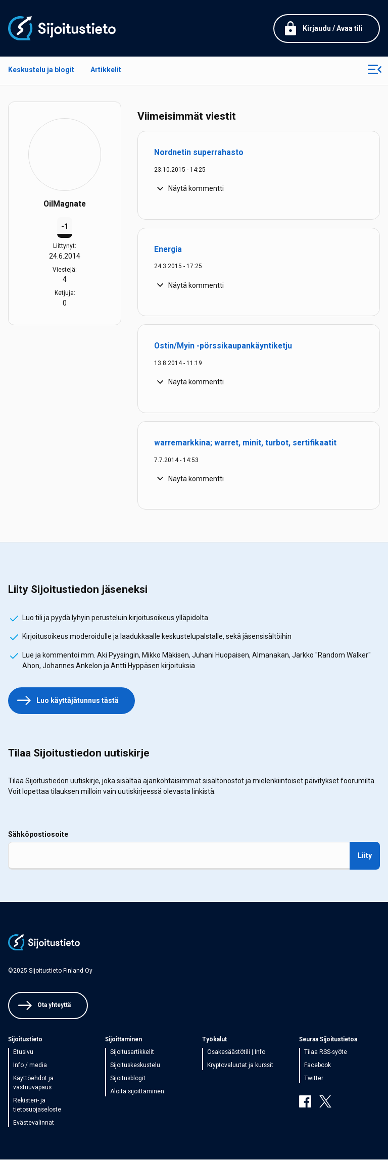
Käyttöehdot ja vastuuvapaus (33, 1083)
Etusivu (23, 1051)
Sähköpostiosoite (38, 834)
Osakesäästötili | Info (236, 1051)
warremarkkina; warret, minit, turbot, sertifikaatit (245, 442)
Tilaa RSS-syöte (325, 1051)
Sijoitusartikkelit (132, 1051)
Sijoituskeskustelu (135, 1065)
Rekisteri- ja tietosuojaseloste (37, 1105)
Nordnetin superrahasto (199, 152)
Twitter (313, 1078)
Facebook (317, 1065)
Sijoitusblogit (128, 1078)
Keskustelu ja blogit (41, 70)
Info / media (30, 1065)
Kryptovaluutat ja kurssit (240, 1065)
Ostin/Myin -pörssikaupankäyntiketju (223, 345)
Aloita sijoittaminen (137, 1091)
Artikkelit (105, 70)
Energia (168, 249)
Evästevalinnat (33, 1122)
